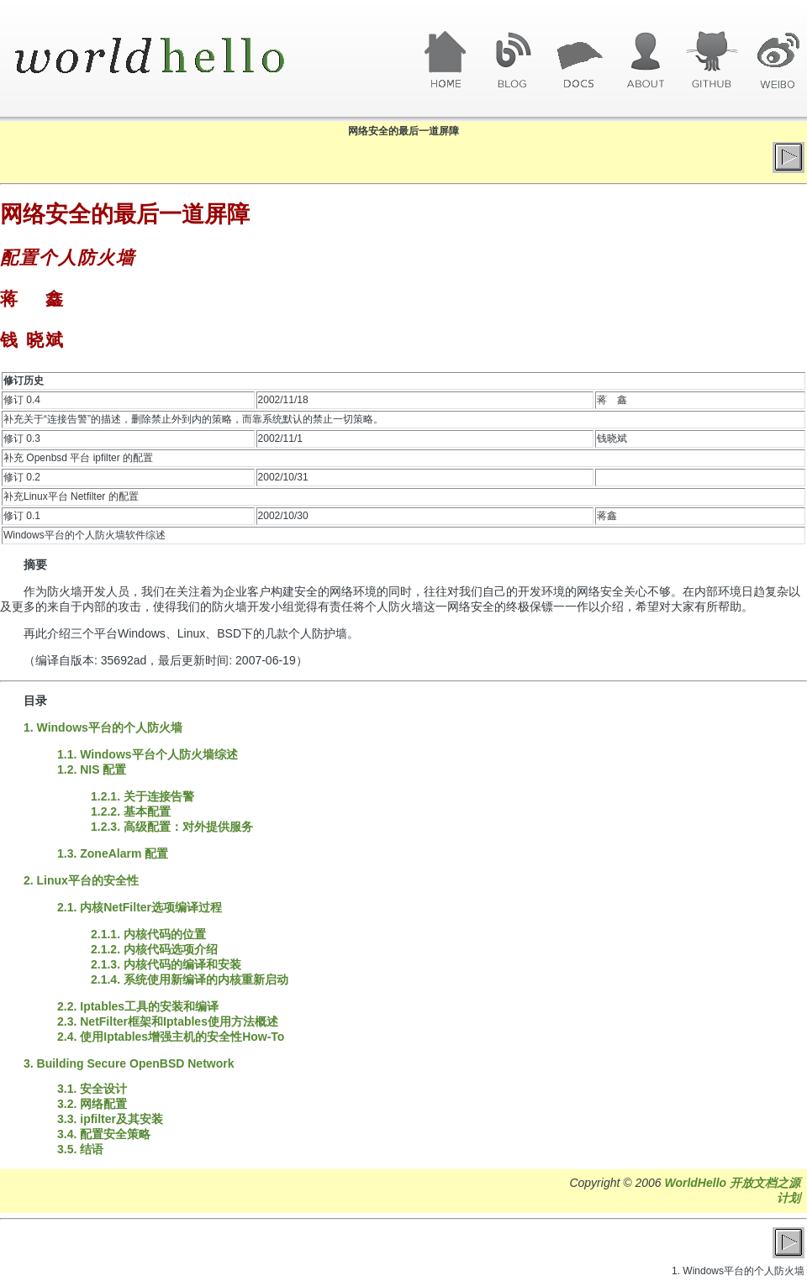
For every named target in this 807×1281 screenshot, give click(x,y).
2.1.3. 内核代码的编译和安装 (166, 964)
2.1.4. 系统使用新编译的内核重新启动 (189, 979)
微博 (778, 60)
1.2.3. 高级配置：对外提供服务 (172, 826)
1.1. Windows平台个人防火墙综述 (147, 754)
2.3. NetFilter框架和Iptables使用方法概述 (167, 1021)
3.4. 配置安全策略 (103, 1134)
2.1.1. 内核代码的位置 (148, 934)
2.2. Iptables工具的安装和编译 (138, 1006)
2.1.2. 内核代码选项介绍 (154, 949)
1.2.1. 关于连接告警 (142, 796)
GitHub (712, 60)
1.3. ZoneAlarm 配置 (112, 853)
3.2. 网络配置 (92, 1103)
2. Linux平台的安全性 (81, 880)
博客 (512, 60)
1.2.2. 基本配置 (131, 811)
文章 (579, 60)
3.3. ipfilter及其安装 (110, 1119)
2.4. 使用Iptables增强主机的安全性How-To (170, 1036)
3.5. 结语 (80, 1149)
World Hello (170, 57)
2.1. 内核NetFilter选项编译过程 (139, 907)
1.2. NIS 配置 (91, 769)
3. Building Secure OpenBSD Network (129, 1063)
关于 (645, 60)
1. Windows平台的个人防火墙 (103, 727)
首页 (446, 60)
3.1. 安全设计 (92, 1088)
